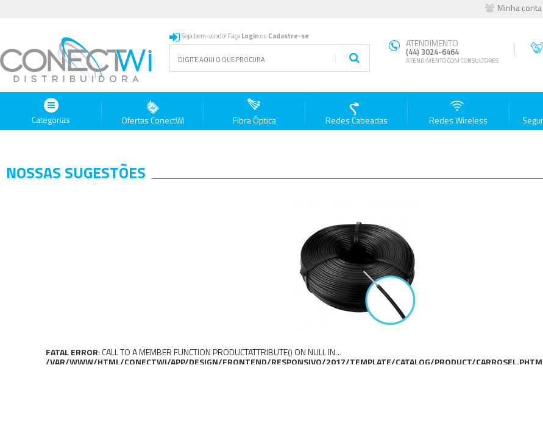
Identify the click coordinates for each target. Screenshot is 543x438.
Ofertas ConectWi (153, 112)
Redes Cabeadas (356, 112)
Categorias (51, 112)
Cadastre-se (288, 36)
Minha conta (519, 7)
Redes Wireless (458, 112)
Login (250, 36)
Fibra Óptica (254, 112)
